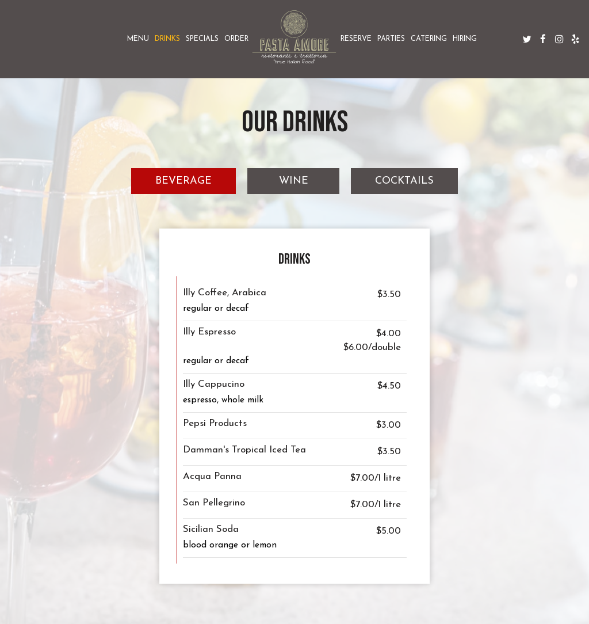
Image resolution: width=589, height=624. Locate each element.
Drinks (167, 39)
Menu (138, 39)
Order (236, 39)
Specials (202, 39)
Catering (429, 39)
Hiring (465, 39)
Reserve (356, 39)
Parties (391, 39)
